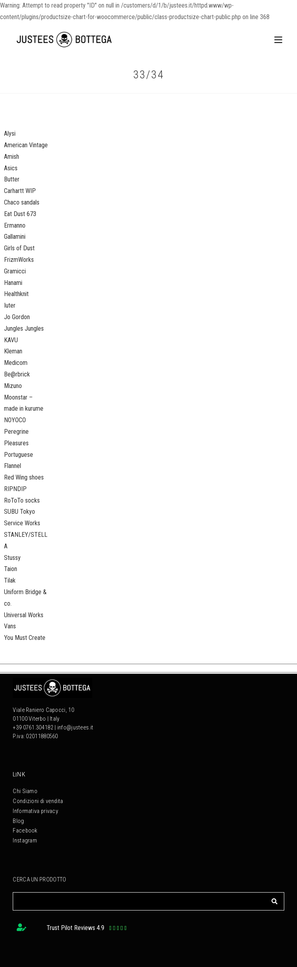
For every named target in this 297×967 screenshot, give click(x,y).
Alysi (10, 133)
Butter (12, 179)
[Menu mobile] (275, 39)
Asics (11, 168)
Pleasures (16, 443)
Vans (10, 626)
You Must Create (24, 637)
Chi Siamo (25, 790)
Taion (10, 569)
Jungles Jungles (24, 328)
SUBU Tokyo (19, 511)
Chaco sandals (21, 202)
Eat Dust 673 (20, 214)
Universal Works (23, 615)
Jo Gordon (17, 317)
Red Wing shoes (24, 477)
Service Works (22, 523)
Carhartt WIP (20, 191)
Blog (18, 816)
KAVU (11, 340)
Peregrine (16, 431)
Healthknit (16, 294)
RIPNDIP (15, 489)
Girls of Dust (19, 248)
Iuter (10, 305)
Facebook (24, 825)
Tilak (10, 580)
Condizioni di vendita (38, 799)
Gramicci (15, 271)
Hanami (13, 283)
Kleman (13, 351)
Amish (11, 156)
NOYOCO (15, 420)
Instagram (25, 834)
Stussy (12, 557)
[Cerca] (274, 894)
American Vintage (26, 145)
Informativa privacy (35, 808)
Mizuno (13, 386)
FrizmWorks (19, 259)
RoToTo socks (22, 500)
